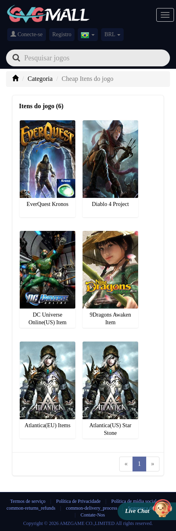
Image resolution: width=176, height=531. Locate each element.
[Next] (152, 464)
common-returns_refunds (30, 508)
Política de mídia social (133, 501)
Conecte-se (26, 34)
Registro (61, 34)
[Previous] (126, 464)
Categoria (39, 78)
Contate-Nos (93, 515)
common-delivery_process (91, 508)
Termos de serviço (28, 501)
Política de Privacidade (79, 501)
